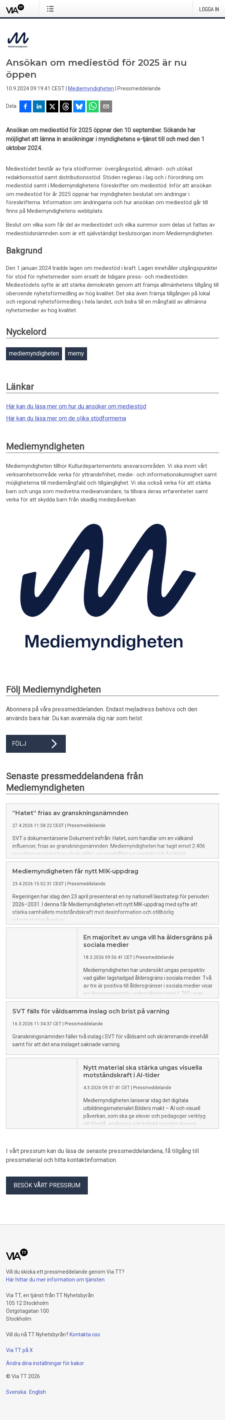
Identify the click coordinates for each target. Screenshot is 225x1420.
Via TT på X (19, 1356)
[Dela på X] (52, 107)
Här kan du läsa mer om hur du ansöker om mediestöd (76, 406)
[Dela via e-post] (106, 107)
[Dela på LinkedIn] (39, 107)
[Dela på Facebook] (25, 107)
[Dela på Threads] (66, 107)
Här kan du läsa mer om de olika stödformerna (66, 418)
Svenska (16, 1398)
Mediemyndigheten (91, 88)
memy (76, 353)
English (37, 1398)
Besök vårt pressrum (46, 1191)
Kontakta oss (85, 1340)
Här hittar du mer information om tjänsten (55, 1286)
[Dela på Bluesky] (79, 107)
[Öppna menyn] (52, 8)
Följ (36, 743)
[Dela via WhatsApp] (93, 107)
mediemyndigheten (34, 353)
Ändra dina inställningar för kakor (45, 1369)
